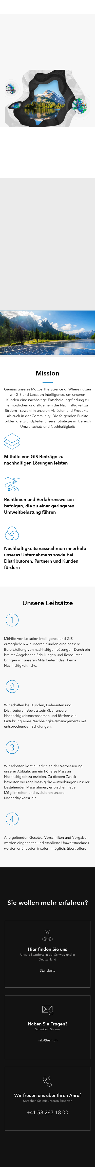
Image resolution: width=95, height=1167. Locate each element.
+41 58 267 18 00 (47, 1112)
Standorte (47, 970)
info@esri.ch (48, 1040)
